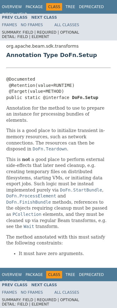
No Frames (32, 25)
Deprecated (91, 7)
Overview (12, 7)
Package (34, 7)
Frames (9, 25)
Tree (70, 7)
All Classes (66, 25)
